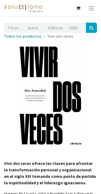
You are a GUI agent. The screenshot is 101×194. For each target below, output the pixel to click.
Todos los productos (22, 36)
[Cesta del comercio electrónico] (78, 8)
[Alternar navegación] (91, 8)
